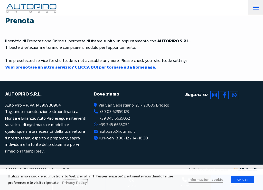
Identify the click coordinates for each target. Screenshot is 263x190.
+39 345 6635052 (114, 118)
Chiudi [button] (242, 179)
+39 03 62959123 (114, 111)
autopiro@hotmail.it (117, 131)
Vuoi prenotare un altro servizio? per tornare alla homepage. (80, 67)
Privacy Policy (74, 182)
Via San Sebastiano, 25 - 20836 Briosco (133, 105)
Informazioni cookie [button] (206, 179)
